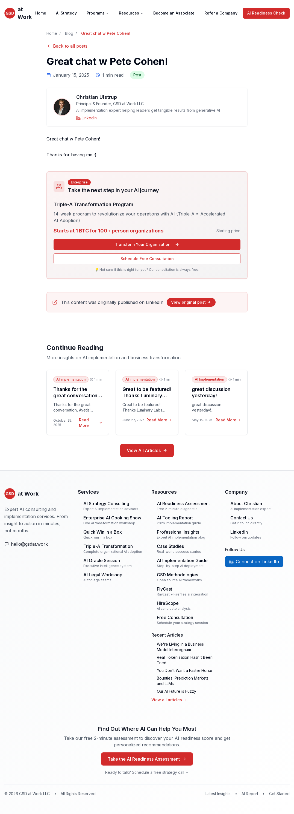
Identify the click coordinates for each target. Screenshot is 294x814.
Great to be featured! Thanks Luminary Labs (146, 395)
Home (40, 13)
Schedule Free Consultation (147, 258)
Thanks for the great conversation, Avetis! (76, 395)
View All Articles (147, 450)
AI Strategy (66, 13)
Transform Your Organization (147, 244)
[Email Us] (36, 544)
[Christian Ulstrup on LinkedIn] (86, 118)
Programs (98, 13)
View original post (191, 302)
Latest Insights (218, 793)
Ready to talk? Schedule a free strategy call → (147, 772)
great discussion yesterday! (211, 392)
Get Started (279, 793)
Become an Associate (174, 13)
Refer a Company (220, 13)
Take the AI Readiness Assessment (147, 759)
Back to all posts (66, 46)
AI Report (250, 793)
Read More (90, 423)
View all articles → (169, 699)
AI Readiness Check (266, 13)
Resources (131, 13)
